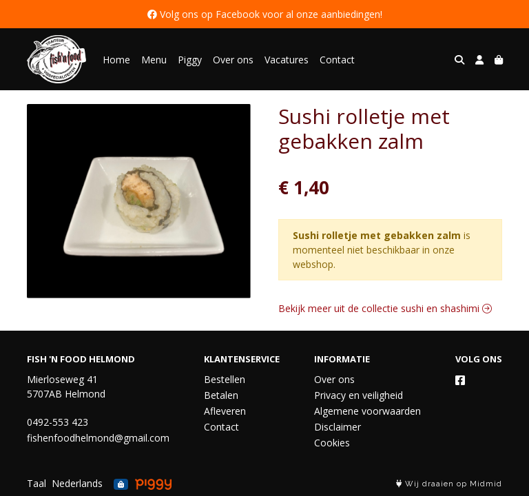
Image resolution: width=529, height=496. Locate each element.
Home (116, 59)
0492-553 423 (57, 421)
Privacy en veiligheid (358, 395)
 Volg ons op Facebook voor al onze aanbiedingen (263, 14)
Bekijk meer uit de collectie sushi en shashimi (385, 308)
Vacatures (286, 59)
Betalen (221, 395)
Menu (154, 59)
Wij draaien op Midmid (449, 483)
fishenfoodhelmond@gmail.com (98, 437)
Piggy (190, 59)
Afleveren (225, 410)
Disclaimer (337, 426)
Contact (337, 59)
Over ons (233, 59)
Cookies (332, 442)
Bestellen (224, 379)
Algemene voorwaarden (367, 410)
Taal (36, 483)
